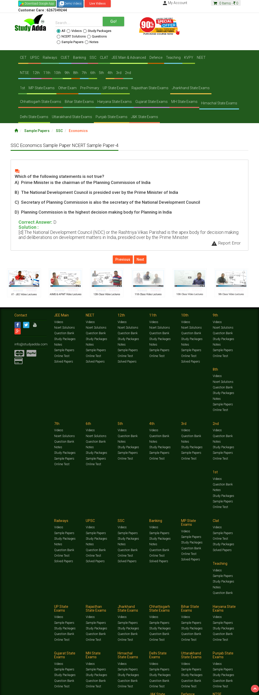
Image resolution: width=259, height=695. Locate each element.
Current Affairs (234, 645)
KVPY (188, 57)
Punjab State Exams (111, 117)
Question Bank (64, 334)
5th (101, 73)
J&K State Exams (144, 117)
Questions (97, 36)
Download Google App (39, 3)
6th (92, 73)
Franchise (160, 654)
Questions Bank (183, 645)
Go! (113, 21)
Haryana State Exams (114, 102)
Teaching (173, 57)
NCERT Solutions (71, 36)
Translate (31, 668)
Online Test (61, 356)
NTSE (24, 73)
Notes (91, 42)
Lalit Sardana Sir (116, 654)
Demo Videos (70, 4)
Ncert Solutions (64, 328)
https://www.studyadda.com (63, 645)
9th (67, 73)
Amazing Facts (36, 649)
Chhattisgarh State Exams (40, 102)
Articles (19, 649)
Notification (65, 654)
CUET (65, 57)
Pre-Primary (89, 88)
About (43, 654)
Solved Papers (63, 362)
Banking (79, 57)
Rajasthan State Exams (150, 88)
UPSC (34, 57)
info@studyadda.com (29, 345)
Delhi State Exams (34, 117)
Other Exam (67, 88)
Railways (50, 57)
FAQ (101, 654)
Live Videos (98, 3)
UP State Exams (115, 88)
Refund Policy (195, 654)
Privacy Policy (177, 654)
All (61, 31)
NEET (201, 57)
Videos (74, 31)
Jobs (34, 654)
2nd (128, 73)
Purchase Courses (140, 654)
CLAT (104, 57)
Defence (155, 57)
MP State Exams (42, 88)
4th (110, 73)
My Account (174, 3)
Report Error (226, 243)
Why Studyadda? (85, 654)
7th (84, 73)
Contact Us (21, 654)
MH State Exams (184, 102)
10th (57, 73)
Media (53, 654)
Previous (122, 259)
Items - (225, 3)
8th (75, 73)
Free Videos (54, 649)
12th (36, 73)
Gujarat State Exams (151, 102)
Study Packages (97, 31)
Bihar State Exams (79, 102)
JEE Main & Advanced (129, 57)
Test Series (122, 645)
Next (140, 259)
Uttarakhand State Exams (72, 117)
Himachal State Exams (219, 103)
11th (46, 73)
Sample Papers (70, 42)
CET (23, 57)
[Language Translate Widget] (25, 663)
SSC (93, 57)
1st (22, 88)
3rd (118, 73)
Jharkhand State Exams (191, 88)
